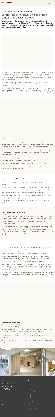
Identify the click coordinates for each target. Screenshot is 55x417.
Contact (4, 402)
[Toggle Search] (49, 3)
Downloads (30, 406)
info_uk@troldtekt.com (7, 386)
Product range (31, 404)
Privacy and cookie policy (33, 394)
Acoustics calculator (32, 409)
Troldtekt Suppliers (32, 392)
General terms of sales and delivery (36, 390)
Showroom (4, 404)
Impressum (30, 387)
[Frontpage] (7, 3)
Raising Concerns (31, 396)
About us (30, 381)
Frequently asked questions (34, 411)
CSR (28, 383)
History (29, 385)
